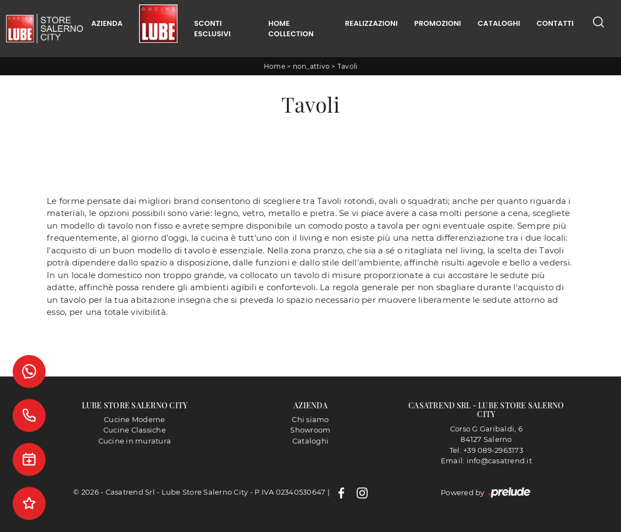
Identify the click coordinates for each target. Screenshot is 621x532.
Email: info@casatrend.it (486, 460)
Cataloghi (499, 23)
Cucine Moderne (134, 419)
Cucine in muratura (134, 440)
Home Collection (290, 29)
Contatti (555, 23)
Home (274, 66)
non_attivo (311, 66)
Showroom (310, 429)
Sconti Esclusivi (212, 29)
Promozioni (437, 23)
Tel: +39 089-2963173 (486, 450)
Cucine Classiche (134, 429)
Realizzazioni (371, 23)
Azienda (107, 23)
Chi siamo (310, 419)
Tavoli (347, 66)
